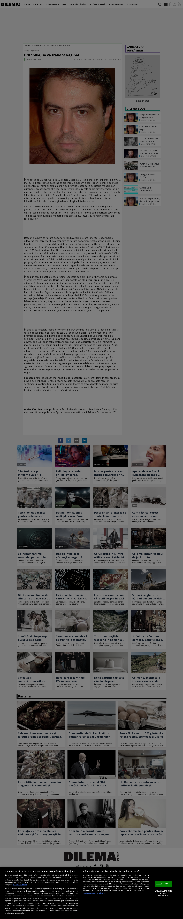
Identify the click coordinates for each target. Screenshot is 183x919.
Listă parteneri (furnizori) (93, 893)
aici (21, 903)
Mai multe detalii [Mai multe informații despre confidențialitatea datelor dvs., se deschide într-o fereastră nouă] (20, 885)
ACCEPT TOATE (163, 884)
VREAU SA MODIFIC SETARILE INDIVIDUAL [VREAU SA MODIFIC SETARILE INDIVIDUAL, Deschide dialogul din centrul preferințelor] (163, 893)
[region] (91, 893)
